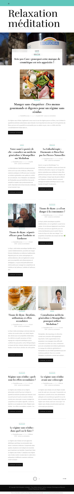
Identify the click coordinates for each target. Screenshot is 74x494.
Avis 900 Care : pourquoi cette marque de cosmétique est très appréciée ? (37, 60)
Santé (37, 51)
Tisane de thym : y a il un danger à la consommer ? (52, 210)
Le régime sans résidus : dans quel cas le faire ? (22, 429)
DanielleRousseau (24, 116)
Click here (46, 493)
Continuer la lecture (15, 132)
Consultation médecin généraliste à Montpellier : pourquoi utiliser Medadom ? (52, 319)
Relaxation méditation (34, 18)
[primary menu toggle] (9, 4)
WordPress (43, 489)
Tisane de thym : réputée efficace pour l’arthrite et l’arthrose (22, 235)
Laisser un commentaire (50, 116)
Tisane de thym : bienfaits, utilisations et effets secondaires (21, 318)
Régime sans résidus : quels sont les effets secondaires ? (22, 378)
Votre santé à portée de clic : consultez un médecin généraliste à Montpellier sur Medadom (22, 153)
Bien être (37, 54)
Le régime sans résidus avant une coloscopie (52, 378)
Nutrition (37, 99)
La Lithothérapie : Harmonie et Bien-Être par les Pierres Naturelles (52, 152)
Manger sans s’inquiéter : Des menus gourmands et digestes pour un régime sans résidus (37, 108)
